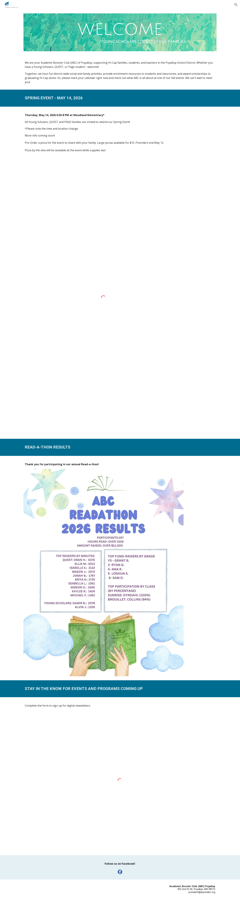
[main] (120, 72)
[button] (236, 5)
